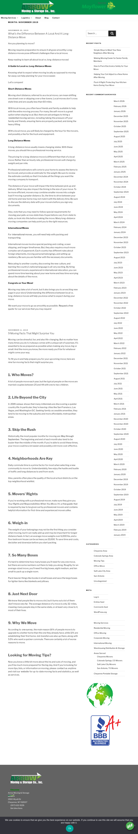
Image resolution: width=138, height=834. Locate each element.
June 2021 (118, 388)
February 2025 (120, 167)
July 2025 (118, 141)
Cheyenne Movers (105, 656)
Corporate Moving (101, 638)
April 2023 (118, 278)
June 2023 (118, 267)
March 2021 (119, 404)
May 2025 (118, 151)
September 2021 (121, 373)
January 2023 (120, 293)
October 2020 (120, 429)
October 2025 (120, 126)
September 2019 (121, 494)
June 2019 (118, 510)
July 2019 (118, 504)
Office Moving (100, 633)
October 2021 (120, 368)
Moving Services (9, 18)
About (38, 18)
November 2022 (121, 303)
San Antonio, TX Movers (107, 668)
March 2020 (119, 464)
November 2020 (121, 424)
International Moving (103, 643)
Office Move (99, 566)
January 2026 (120, 111)
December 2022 (121, 298)
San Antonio (99, 576)
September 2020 (121, 434)
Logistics (26, 18)
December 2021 (121, 358)
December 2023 (121, 237)
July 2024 (118, 202)
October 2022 (120, 308)
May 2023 (118, 272)
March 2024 (119, 222)
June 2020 (118, 449)
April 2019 (118, 520)
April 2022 (118, 338)
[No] (134, 825)
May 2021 (118, 394)
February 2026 (120, 106)
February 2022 (120, 348)
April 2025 (118, 156)
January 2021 (119, 414)
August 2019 (119, 499)
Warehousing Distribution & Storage (109, 648)
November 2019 (121, 484)
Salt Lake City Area (102, 571)
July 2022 (118, 323)
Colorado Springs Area (103, 556)
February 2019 (120, 530)
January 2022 (119, 353)
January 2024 (120, 232)
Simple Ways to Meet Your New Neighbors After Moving (107, 51)
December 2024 (121, 177)
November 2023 (121, 242)
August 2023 (119, 257)
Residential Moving (102, 628)
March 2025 (119, 162)
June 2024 (118, 207)
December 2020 (121, 419)
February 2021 (120, 409)
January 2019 (119, 535)
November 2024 (121, 182)
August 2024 (119, 197)
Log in (96, 597)
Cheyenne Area (100, 551)
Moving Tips (99, 561)
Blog (46, 18)
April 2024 (118, 217)
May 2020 (118, 454)
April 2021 (118, 399)
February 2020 (120, 469)
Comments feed (101, 607)
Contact (56, 18)
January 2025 (120, 172)
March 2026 (119, 101)
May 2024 (118, 212)
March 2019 (119, 525)
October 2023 (120, 247)
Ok (69, 828)
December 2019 (121, 479)
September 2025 (121, 131)
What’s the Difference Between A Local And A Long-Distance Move (38, 35)
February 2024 (120, 227)
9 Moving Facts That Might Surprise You (31, 333)
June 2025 (118, 146)
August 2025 (119, 136)
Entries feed (99, 602)
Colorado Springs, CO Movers (109, 660)
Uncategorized (100, 581)
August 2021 (119, 378)
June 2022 (118, 328)
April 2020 (118, 459)
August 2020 (119, 439)
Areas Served (100, 653)
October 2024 (120, 187)
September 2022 (121, 313)
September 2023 (121, 252)
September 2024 (121, 192)
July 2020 (118, 444)
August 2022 (119, 318)
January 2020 (120, 474)
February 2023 (120, 288)
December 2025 (121, 116)
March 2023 (119, 283)
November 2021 (121, 363)
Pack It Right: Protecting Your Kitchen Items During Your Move (110, 83)
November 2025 (121, 121)
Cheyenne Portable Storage (106, 673)
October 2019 (120, 489)
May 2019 (118, 515)
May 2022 (118, 333)
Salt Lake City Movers (106, 664)
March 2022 (119, 343)
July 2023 (118, 262)
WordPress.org (100, 612)
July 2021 (118, 383)
